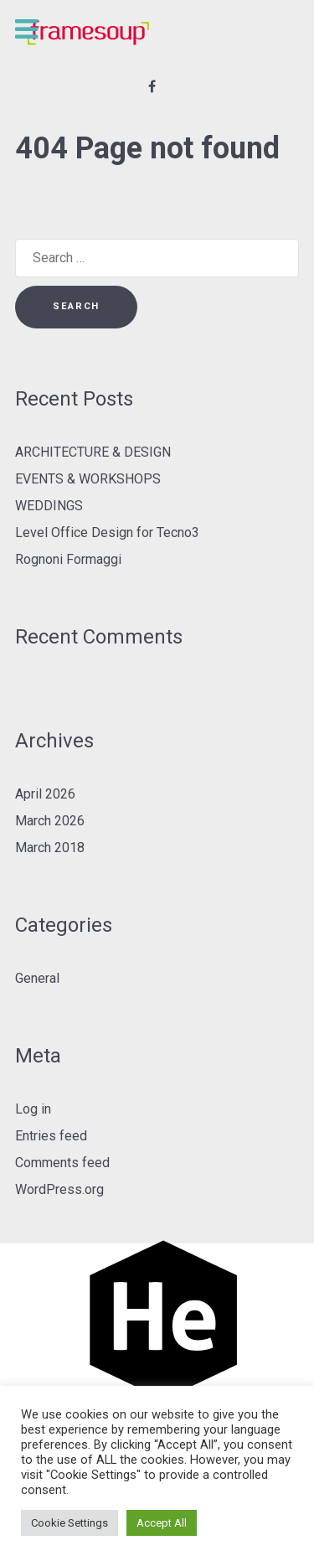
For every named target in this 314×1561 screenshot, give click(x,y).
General (37, 978)
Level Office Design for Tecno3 (107, 532)
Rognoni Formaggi (68, 559)
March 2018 (50, 847)
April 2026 (45, 794)
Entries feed (51, 1136)
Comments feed (62, 1163)
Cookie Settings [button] (69, 1523)
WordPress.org (59, 1189)
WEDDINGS (49, 506)
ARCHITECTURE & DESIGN (93, 452)
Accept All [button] (161, 1523)
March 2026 (50, 821)
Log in (33, 1109)
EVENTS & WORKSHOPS (88, 479)
